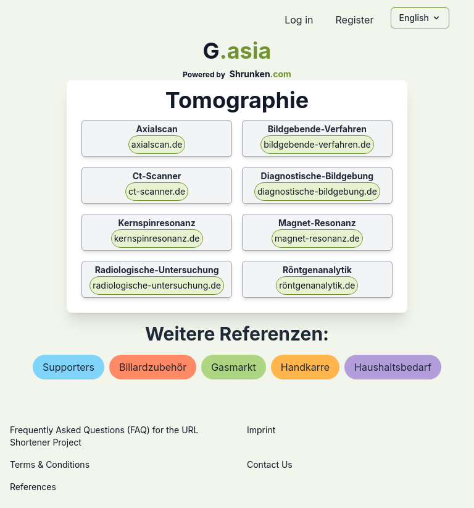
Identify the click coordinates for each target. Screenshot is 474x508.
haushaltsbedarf (392, 367)
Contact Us (270, 464)
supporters (68, 367)
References (33, 486)
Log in (299, 20)
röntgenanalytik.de (317, 285)
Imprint (261, 430)
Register (354, 20)
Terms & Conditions (49, 464)
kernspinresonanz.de (157, 238)
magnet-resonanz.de (317, 238)
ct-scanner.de (156, 191)
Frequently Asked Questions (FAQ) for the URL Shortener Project (104, 436)
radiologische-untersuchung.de (157, 285)
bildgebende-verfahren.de (317, 144)
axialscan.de (157, 144)
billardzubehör (152, 367)
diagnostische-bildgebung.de (317, 191)
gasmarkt (233, 367)
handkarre (305, 367)
